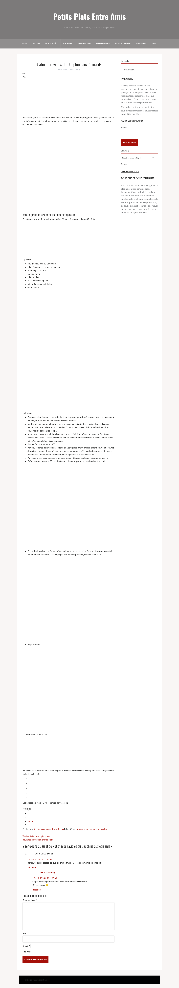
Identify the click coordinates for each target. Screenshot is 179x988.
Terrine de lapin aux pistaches (36, 836)
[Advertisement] (68, 97)
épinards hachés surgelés (88, 829)
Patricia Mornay (74, 70)
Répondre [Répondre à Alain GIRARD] (31, 867)
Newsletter (141, 43)
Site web (26, 951)
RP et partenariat (103, 43)
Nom (25, 933)
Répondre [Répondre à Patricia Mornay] (36, 889)
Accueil (25, 43)
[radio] (71, 778)
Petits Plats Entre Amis (89, 16)
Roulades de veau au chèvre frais (37, 839)
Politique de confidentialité (36, 980)
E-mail (26, 946)
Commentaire (29, 900)
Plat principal (58, 829)
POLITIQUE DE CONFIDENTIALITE (137, 178)
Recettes (36, 43)
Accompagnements (42, 829)
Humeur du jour (84, 43)
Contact (154, 43)
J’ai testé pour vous (123, 43)
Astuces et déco (51, 43)
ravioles (104, 829)
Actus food (67, 43)
